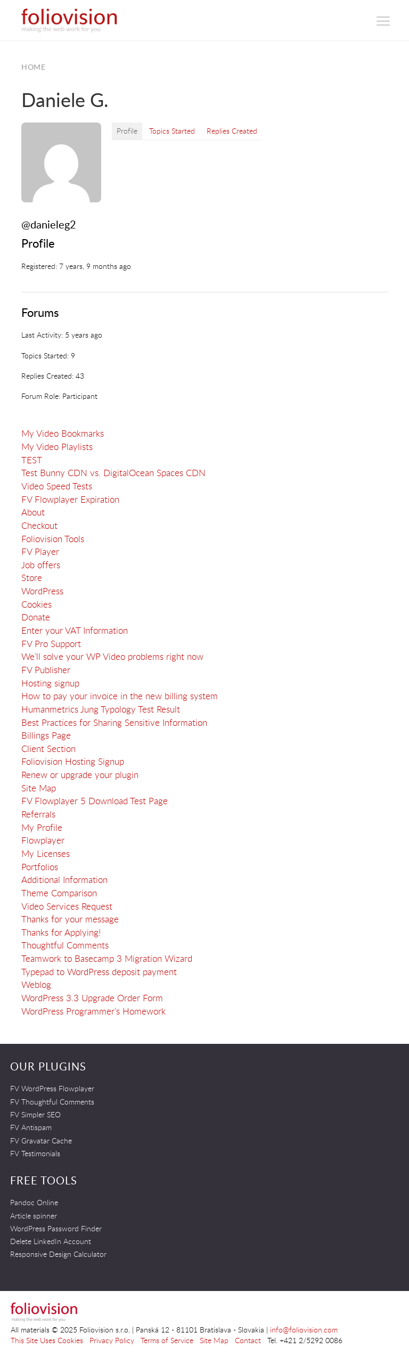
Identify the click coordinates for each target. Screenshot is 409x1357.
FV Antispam (31, 1127)
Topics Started (172, 131)
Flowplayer (42, 840)
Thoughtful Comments (65, 945)
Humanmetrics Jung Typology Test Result (100, 709)
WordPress (42, 591)
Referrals (38, 814)
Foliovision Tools (52, 539)
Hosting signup (50, 683)
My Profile (41, 827)
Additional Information (64, 879)
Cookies (36, 604)
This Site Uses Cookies (47, 1340)
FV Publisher (45, 670)
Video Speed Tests (56, 486)
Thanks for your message (70, 919)
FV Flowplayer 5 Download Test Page (94, 801)
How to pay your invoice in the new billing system (119, 696)
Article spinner (33, 1216)
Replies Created (232, 131)
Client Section (48, 748)
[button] (383, 21)
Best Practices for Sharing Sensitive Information (114, 722)
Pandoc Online (34, 1202)
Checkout (39, 525)
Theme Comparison (59, 893)
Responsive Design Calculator (58, 1254)
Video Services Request (66, 906)
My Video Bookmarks (62, 433)
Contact (248, 1340)
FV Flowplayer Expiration (70, 499)
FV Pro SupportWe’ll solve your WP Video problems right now (112, 650)
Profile (127, 131)
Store (31, 577)
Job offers (40, 565)
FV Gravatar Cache (41, 1140)
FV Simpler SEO (35, 1114)
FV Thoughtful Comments (52, 1102)
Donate (35, 617)
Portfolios (39, 867)
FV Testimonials (35, 1153)
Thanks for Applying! (61, 932)
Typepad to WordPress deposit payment (99, 972)
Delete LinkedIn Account (50, 1241)
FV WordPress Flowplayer (52, 1088)
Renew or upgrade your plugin (79, 775)
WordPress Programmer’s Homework (93, 1011)
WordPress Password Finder (56, 1228)
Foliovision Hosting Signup (72, 761)
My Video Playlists (57, 446)
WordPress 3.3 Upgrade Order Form (92, 998)
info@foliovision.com (304, 1330)
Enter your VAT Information (74, 630)
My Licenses (45, 853)
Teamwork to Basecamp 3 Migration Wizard (106, 958)
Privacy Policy (111, 1340)
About (33, 512)
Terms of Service (167, 1340)
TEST (31, 460)
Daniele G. (64, 99)
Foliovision (69, 20)
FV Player (40, 551)
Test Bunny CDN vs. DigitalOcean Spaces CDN (113, 473)
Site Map (38, 788)
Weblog (36, 984)
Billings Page (46, 735)
